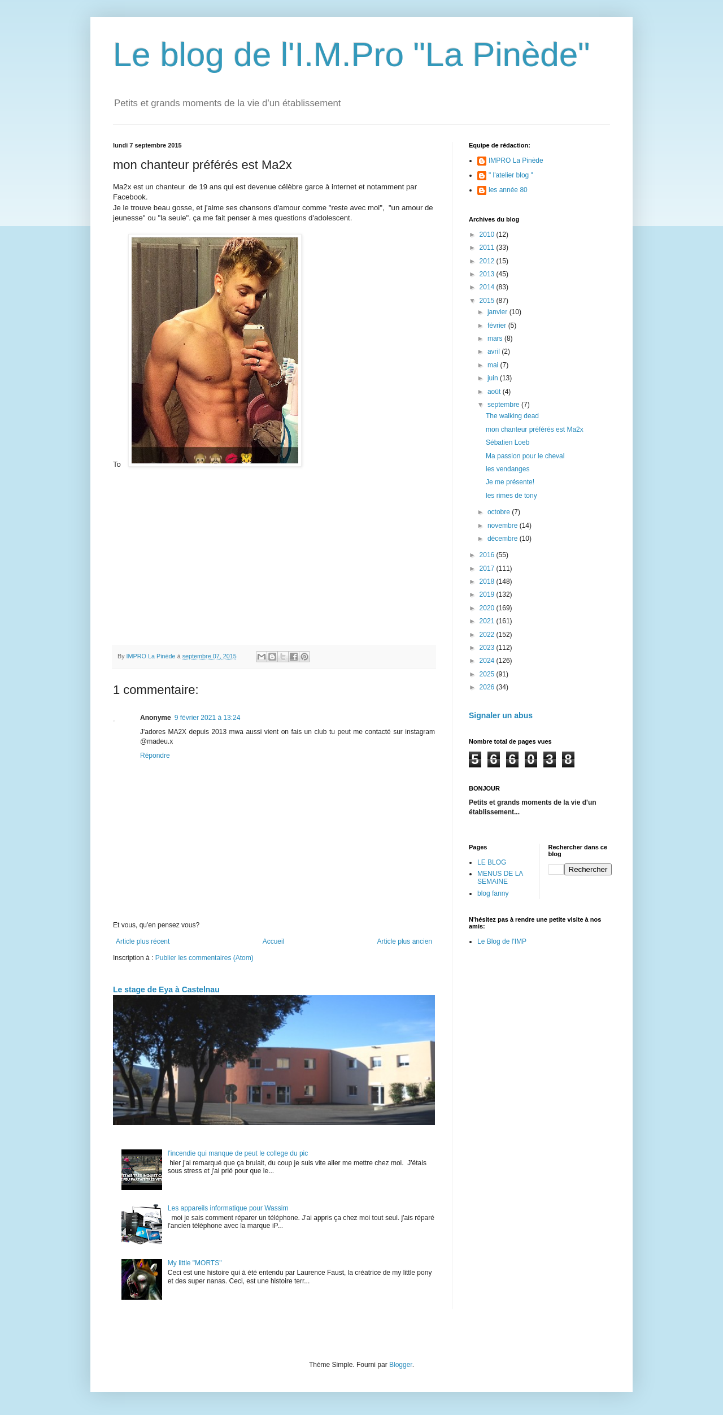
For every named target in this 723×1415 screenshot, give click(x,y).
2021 (488, 621)
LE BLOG (491, 862)
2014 (488, 287)
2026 (488, 687)
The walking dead (512, 416)
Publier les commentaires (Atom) (204, 958)
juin (493, 378)
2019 (488, 594)
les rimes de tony (511, 496)
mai (493, 365)
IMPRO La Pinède (516, 160)
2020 (488, 608)
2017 (488, 568)
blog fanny (492, 893)
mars (495, 338)
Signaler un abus (501, 715)
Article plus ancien (404, 941)
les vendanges (507, 469)
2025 (488, 674)
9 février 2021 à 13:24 (208, 718)
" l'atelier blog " (511, 175)
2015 (488, 301)
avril (494, 351)
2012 (488, 261)
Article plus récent (142, 941)
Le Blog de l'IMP (501, 941)
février (497, 325)
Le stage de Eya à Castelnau (166, 989)
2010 (488, 234)
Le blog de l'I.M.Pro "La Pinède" (351, 54)
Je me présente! (510, 482)
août (495, 392)
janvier (498, 312)
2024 (488, 661)
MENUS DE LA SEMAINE (500, 878)
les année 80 (508, 190)
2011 (488, 247)
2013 (488, 274)
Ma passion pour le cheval (525, 456)
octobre (499, 512)
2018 (488, 581)
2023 (488, 648)
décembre (503, 538)
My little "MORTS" (195, 1263)
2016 (488, 555)
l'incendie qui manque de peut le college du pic (238, 1153)
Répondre (155, 755)
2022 (488, 635)
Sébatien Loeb (507, 442)
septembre (504, 405)
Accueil (274, 941)
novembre (503, 525)
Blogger (400, 1365)
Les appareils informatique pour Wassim (228, 1208)
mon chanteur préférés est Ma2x (534, 429)
